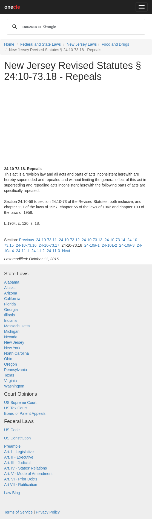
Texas (9, 375)
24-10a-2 (109, 245)
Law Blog (12, 493)
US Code (12, 430)
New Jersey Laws (82, 44)
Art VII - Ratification (20, 484)
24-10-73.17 (49, 245)
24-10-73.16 (26, 245)
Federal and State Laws (40, 44)
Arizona (10, 293)
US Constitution (17, 438)
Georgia (11, 309)
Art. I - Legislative (19, 452)
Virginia (10, 380)
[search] (75, 27)
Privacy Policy (48, 512)
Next (66, 251)
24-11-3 (53, 251)
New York (12, 348)
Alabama (11, 282)
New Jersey (14, 342)
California (12, 298)
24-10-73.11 (46, 240)
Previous (26, 240)
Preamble (12, 446)
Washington (14, 386)
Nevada (10, 337)
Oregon (10, 364)
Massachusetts (17, 326)
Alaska (10, 287)
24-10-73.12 (69, 240)
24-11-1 (22, 251)
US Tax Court (15, 408)
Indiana (10, 320)
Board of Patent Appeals (24, 413)
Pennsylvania (15, 370)
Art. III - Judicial (17, 462)
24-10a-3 (126, 245)
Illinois (9, 315)
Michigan (11, 331)
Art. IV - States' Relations (25, 468)
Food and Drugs (115, 44)
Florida (10, 304)
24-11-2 (38, 251)
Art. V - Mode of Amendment (28, 473)
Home (9, 44)
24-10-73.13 (92, 240)
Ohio (8, 359)
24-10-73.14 (115, 240)
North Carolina (16, 353)
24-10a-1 (92, 245)
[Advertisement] (76, 124)
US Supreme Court (20, 402)
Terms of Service (18, 512)
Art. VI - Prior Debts (20, 479)
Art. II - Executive (18, 457)
